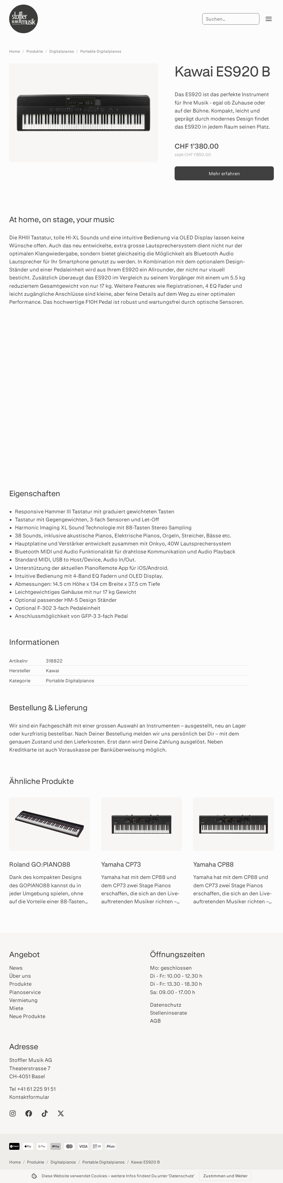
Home (14, 51)
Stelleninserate (168, 1013)
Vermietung (23, 1000)
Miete (16, 1008)
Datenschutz (165, 1004)
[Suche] (230, 19)
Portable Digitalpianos (100, 51)
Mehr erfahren (224, 173)
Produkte (34, 51)
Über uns (20, 976)
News (16, 968)
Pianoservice (25, 992)
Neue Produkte (27, 1016)
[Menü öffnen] (269, 19)
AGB (155, 1021)
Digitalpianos (61, 51)
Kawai (52, 670)
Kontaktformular (29, 1097)
